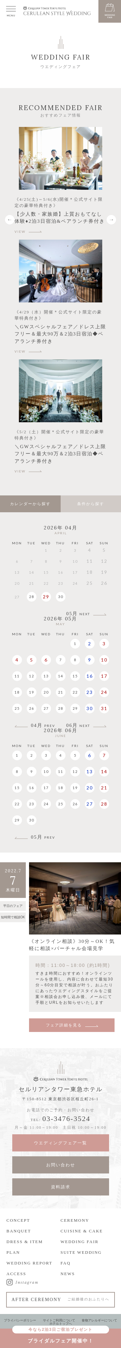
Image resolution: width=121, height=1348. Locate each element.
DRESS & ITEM (24, 1241)
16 (89, 676)
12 (31, 676)
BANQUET (18, 1231)
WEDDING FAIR (80, 1241)
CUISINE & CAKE (82, 1231)
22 (75, 692)
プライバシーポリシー (20, 1320)
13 (46, 676)
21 (60, 692)
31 (104, 708)
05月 (78, 613)
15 (75, 676)
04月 (43, 725)
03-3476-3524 (66, 1119)
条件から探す (90, 504)
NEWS (68, 1273)
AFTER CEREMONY (61, 1299)
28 (31, 597)
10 (104, 660)
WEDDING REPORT (29, 1263)
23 (89, 692)
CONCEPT (18, 1220)
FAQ (66, 1263)
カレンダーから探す (30, 504)
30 (60, 597)
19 (31, 692)
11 (17, 676)
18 (17, 692)
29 (46, 596)
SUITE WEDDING (81, 1252)
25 (17, 708)
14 (60, 676)
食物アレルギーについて (99, 1320)
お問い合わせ (60, 1164)
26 (31, 708)
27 (46, 708)
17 (104, 676)
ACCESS (16, 1273)
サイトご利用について (59, 1320)
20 (46, 692)
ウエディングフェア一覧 (60, 1142)
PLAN (13, 1252)
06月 (78, 725)
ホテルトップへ (60, 1323)
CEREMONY (75, 1220)
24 (104, 692)
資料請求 (60, 1186)
